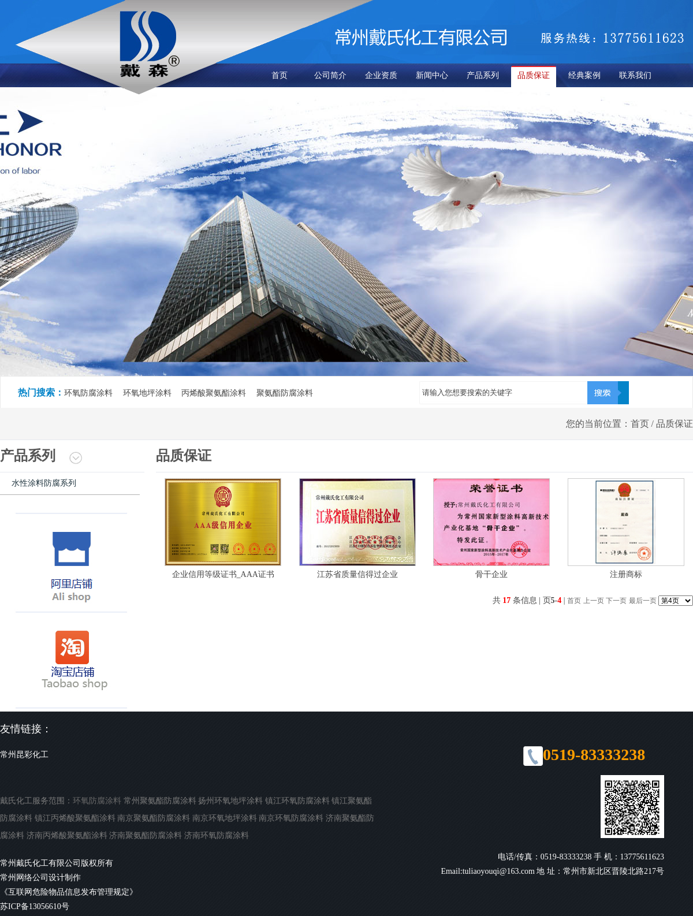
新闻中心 (432, 75)
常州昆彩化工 (24, 754)
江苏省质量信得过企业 (357, 574)
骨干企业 (491, 574)
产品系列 (483, 75)
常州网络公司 (24, 877)
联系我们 (635, 75)
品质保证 (533, 75)
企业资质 (381, 75)
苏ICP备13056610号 (34, 906)
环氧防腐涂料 (97, 800)
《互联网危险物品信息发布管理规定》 (68, 892)
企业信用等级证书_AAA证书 (223, 574)
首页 (279, 75)
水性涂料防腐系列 (44, 483)
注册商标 (626, 574)
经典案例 (584, 75)
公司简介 (330, 75)
